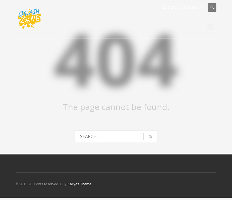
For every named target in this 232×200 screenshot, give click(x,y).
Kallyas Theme (79, 184)
